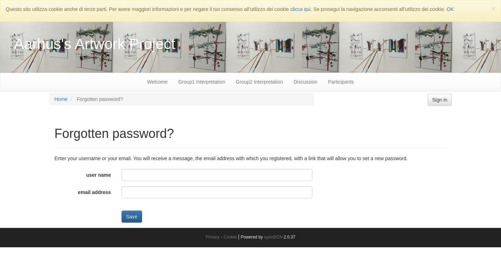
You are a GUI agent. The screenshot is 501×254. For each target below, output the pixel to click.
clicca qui (300, 9)
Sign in (439, 100)
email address (94, 192)
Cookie (230, 237)
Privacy (212, 237)
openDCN (273, 237)
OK (450, 9)
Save (131, 216)
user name (98, 175)
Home (60, 99)
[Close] (493, 8)
